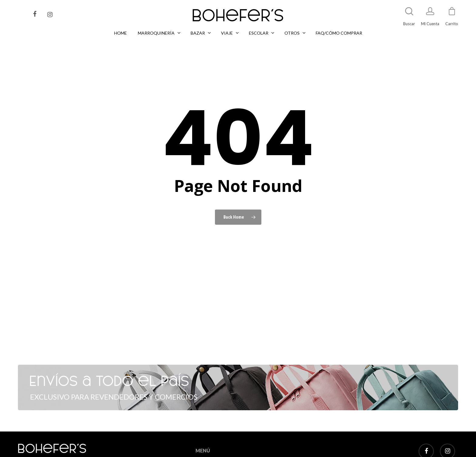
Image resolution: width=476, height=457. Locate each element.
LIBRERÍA (203, 452)
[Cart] (451, 14)
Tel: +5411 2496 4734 (67, 448)
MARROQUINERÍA (212, 445)
